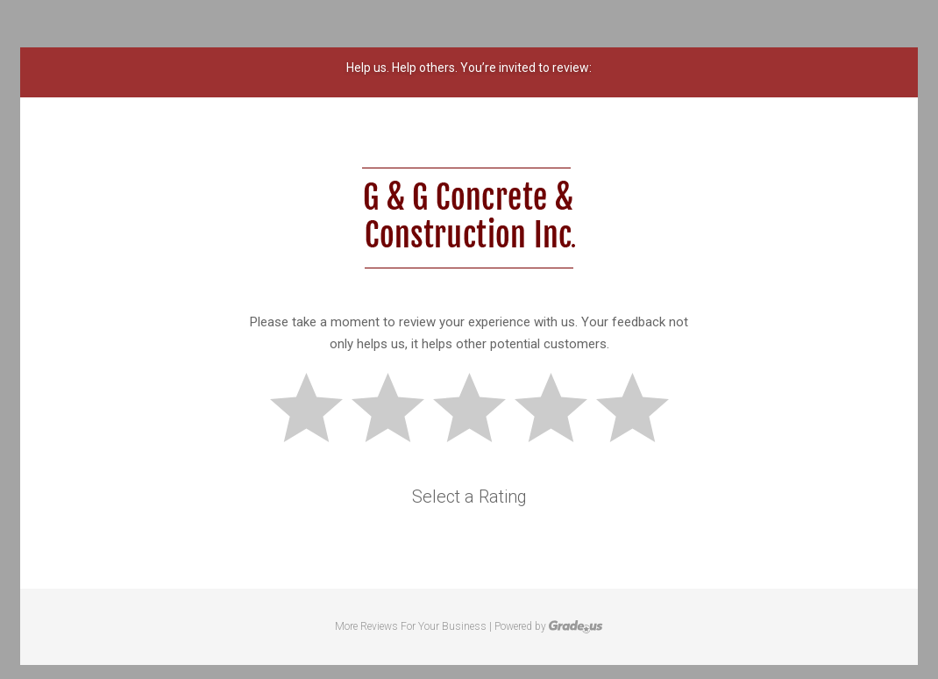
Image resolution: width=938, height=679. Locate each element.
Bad (314, 410)
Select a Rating (469, 496)
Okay (477, 410)
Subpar (395, 410)
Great (640, 410)
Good (558, 410)
